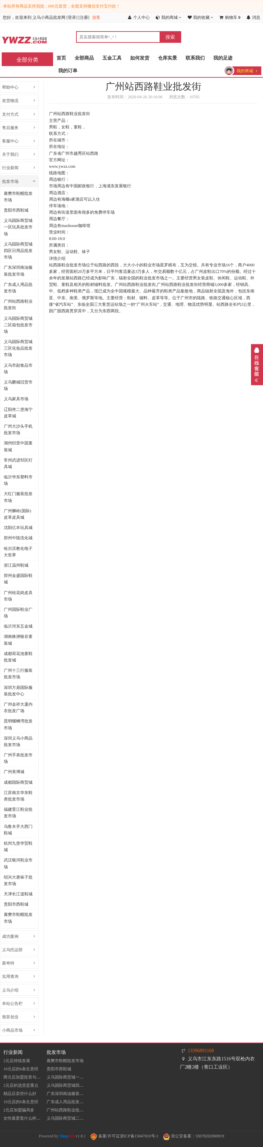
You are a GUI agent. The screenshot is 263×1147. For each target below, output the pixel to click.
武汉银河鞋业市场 (18, 863)
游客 (96, 17)
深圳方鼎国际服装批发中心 (18, 690)
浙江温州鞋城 (16, 565)
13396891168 (201, 1050)
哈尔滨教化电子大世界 (18, 551)
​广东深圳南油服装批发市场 (18, 270)
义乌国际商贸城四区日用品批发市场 (18, 251)
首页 (61, 58)
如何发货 (139, 58)
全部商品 (84, 58)
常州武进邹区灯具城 (18, 463)
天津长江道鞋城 (18, 894)
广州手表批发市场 (18, 758)
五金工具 (112, 58)
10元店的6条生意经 (20, 1069)
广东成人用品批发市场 (18, 287)
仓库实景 (167, 58)
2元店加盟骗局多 (18, 1110)
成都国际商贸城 (18, 782)
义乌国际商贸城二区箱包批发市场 (18, 325)
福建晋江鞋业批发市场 (18, 812)
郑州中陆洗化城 (18, 537)
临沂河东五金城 (18, 626)
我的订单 (67, 70)
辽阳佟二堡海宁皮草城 (18, 412)
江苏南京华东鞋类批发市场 (18, 796)
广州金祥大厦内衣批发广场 (18, 707)
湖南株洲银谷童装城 (18, 639)
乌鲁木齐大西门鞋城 (18, 829)
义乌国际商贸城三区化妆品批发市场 (18, 348)
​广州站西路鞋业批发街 (18, 304)
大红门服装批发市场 (18, 497)
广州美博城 (14, 771)
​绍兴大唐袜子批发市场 (18, 880)
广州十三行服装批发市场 (18, 673)
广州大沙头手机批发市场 (18, 429)
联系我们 (195, 58)
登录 (72, 17)
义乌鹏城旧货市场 (18, 385)
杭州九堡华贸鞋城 (18, 846)
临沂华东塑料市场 (18, 480)
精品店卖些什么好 (19, 1093)
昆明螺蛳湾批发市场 (18, 724)
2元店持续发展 (16, 1060)
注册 (84, 17)
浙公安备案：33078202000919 (193, 1136)
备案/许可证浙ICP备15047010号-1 (124, 1136)
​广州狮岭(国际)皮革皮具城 (17, 514)
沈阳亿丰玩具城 (18, 527)
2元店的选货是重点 (20, 1085)
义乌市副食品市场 (18, 368)
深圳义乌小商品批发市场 (18, 741)
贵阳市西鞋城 (16, 210)
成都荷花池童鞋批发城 (18, 657)
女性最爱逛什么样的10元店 (28, 1118)
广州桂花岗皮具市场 (18, 596)
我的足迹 (223, 58)
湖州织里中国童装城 (18, 446)
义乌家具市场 (16, 398)
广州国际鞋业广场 (18, 612)
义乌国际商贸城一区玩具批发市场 (18, 227)
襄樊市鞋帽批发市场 (18, 196)
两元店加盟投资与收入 (24, 1077)
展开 (257, 364)
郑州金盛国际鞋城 (18, 578)
